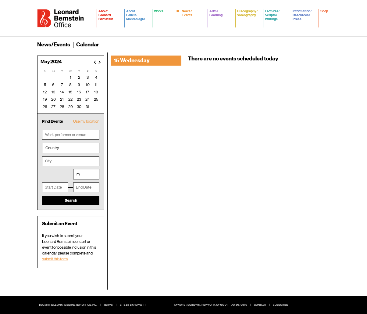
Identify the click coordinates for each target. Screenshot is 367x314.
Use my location (86, 121)
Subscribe (280, 305)
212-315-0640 (239, 305)
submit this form (55, 259)
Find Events (52, 121)
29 (70, 106)
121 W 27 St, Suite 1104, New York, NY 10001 (200, 305)
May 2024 (51, 62)
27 (53, 106)
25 (96, 99)
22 (70, 99)
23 (79, 99)
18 (96, 92)
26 (45, 106)
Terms (108, 305)
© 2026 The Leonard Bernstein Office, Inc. (68, 305)
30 (79, 106)
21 (62, 99)
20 (53, 99)
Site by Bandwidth (132, 305)
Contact (260, 305)
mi (78, 174)
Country (52, 148)
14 (62, 92)
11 (96, 84)
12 (45, 92)
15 (70, 92)
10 (88, 84)
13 (53, 92)
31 (87, 106)
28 (62, 106)
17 (87, 92)
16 (79, 92)
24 (87, 99)
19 (45, 99)
